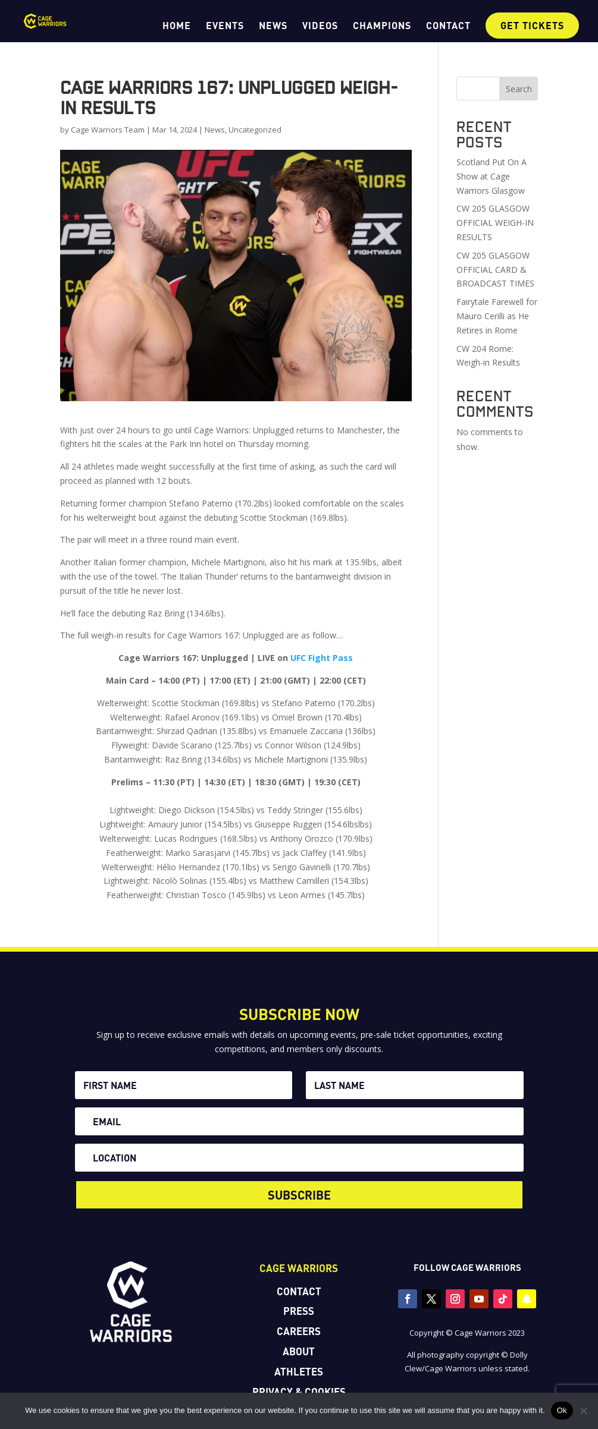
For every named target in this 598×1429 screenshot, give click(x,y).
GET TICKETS (532, 25)
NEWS (273, 26)
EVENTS (225, 26)
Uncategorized (254, 129)
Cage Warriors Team (108, 129)
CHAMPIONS (382, 26)
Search (519, 89)
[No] (583, 1411)
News (215, 129)
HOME (176, 26)
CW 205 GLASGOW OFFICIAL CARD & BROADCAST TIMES (495, 269)
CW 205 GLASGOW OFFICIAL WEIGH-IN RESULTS (495, 223)
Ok (562, 1410)
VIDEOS (320, 26)
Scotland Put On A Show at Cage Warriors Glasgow (491, 176)
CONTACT (448, 26)
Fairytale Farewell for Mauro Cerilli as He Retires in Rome (496, 316)
